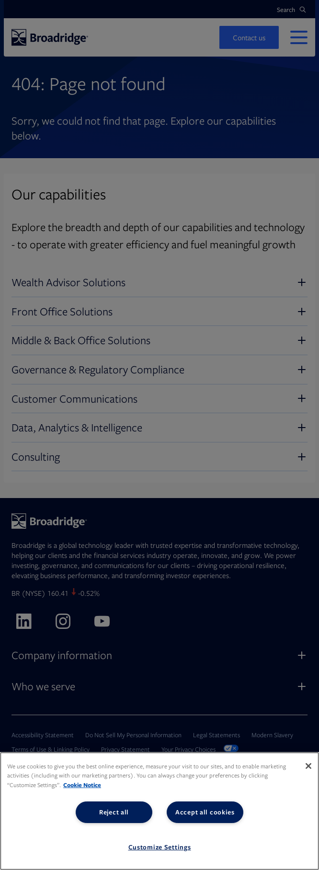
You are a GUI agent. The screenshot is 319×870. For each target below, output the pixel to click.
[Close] (308, 766)
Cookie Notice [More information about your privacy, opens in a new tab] (82, 785)
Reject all (114, 812)
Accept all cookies (205, 812)
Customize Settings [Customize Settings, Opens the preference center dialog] (159, 847)
